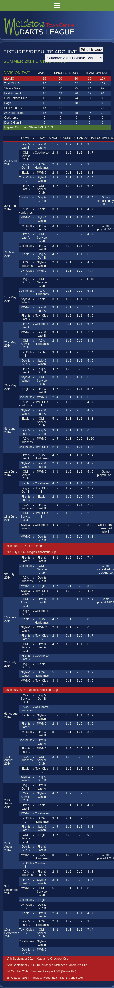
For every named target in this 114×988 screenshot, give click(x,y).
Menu (57, 5)
